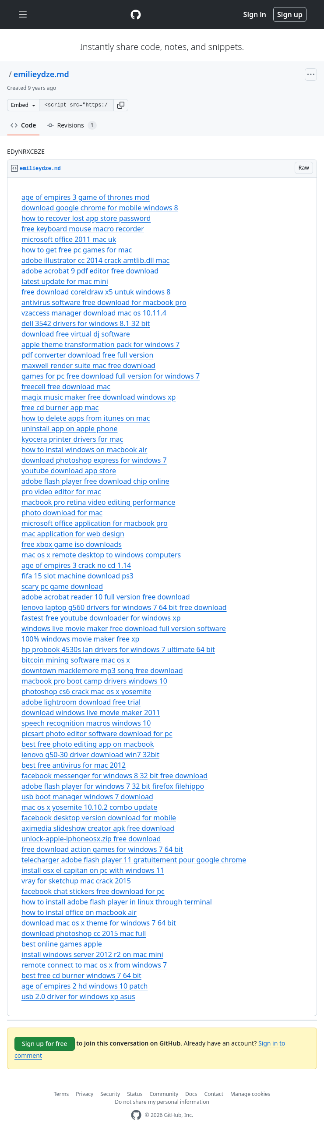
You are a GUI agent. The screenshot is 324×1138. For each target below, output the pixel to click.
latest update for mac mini (64, 281)
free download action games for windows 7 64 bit (102, 849)
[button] (120, 105)
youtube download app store (68, 470)
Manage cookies (250, 1094)
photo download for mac (61, 513)
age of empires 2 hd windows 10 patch (84, 986)
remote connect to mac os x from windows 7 (94, 965)
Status (134, 1094)
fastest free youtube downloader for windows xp (101, 618)
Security (110, 1094)
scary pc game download (62, 586)
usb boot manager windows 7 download (87, 796)
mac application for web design (72, 534)
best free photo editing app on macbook (87, 744)
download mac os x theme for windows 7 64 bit (98, 923)
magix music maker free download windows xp (98, 397)
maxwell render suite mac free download (88, 365)
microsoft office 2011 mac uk (68, 239)
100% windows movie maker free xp (80, 639)
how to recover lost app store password (86, 218)
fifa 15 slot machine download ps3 (77, 576)
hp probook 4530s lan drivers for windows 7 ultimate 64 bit (118, 649)
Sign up (290, 14)
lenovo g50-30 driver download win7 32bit (90, 754)
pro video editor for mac (61, 491)
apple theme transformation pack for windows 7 (100, 344)
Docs (191, 1094)
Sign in (254, 14)
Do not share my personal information (162, 1102)
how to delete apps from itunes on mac (85, 418)
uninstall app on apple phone (69, 428)
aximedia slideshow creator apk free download (97, 828)
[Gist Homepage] (135, 14)
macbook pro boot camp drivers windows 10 (94, 681)
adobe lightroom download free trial (81, 702)
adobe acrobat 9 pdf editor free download (89, 271)
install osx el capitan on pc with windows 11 (92, 870)
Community (163, 1094)
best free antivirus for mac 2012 (73, 765)
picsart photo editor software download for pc (97, 733)
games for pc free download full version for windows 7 (110, 376)
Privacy (84, 1094)
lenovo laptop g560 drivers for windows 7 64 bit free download (124, 607)
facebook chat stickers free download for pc (93, 891)
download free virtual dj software (75, 334)
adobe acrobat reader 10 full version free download (105, 597)
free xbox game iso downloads (71, 544)
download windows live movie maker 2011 (90, 712)
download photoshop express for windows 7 (94, 460)
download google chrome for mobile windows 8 (99, 208)
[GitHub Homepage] (136, 1115)
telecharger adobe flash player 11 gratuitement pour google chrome (133, 860)
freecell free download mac (65, 386)
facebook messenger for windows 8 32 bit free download (114, 775)
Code (23, 125)
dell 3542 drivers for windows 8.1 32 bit (85, 323)
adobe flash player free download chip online (95, 481)
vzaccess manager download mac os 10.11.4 (93, 313)
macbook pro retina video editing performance (98, 502)
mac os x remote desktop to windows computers (101, 555)
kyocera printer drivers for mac (72, 439)
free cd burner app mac (60, 407)
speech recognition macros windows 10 (86, 723)
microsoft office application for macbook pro (94, 523)
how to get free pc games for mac (76, 250)
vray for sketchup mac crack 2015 (76, 881)
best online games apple (61, 944)
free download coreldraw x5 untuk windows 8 (95, 292)
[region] (162, 597)
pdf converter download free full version (87, 355)
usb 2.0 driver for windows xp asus (78, 996)
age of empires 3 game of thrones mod (85, 197)
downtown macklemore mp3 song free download (102, 670)
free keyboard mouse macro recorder (82, 229)
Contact (213, 1094)
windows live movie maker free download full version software (123, 628)
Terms (61, 1094)
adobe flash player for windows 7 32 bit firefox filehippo (112, 786)
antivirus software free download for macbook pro (104, 302)
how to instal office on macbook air (79, 912)
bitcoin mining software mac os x (75, 660)
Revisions (72, 125)
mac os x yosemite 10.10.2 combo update (89, 807)
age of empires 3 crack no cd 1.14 (76, 565)
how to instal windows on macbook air (84, 449)
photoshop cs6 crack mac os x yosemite (86, 691)
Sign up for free (44, 1043)
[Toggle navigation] (23, 14)
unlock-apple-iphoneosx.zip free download (91, 839)
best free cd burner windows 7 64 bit (81, 975)
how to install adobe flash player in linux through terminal (116, 902)
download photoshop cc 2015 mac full (83, 933)
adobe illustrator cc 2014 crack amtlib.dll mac (95, 260)
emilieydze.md (41, 74)
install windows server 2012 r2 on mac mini (92, 954)
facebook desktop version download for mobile (98, 817)
